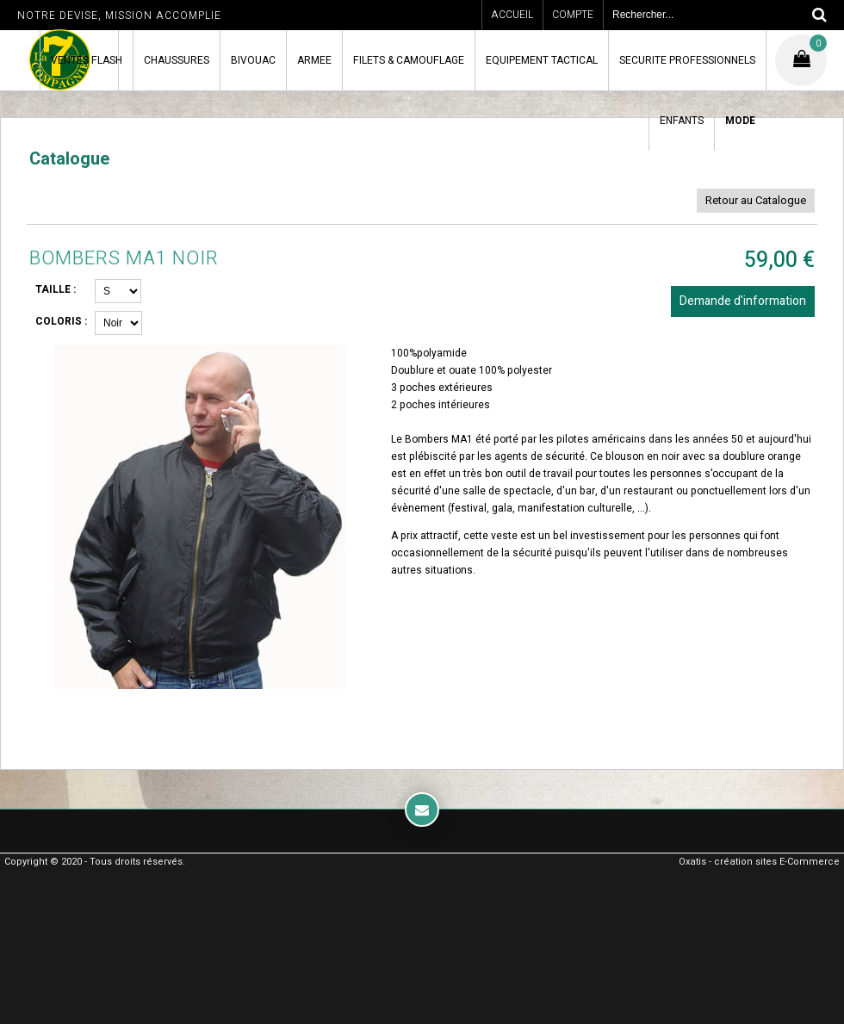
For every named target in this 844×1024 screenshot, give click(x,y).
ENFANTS (682, 120)
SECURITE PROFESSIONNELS (687, 60)
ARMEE (314, 60)
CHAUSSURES (176, 60)
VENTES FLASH (86, 60)
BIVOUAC (253, 60)
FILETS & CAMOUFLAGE (408, 60)
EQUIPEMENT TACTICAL (542, 60)
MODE (740, 120)
